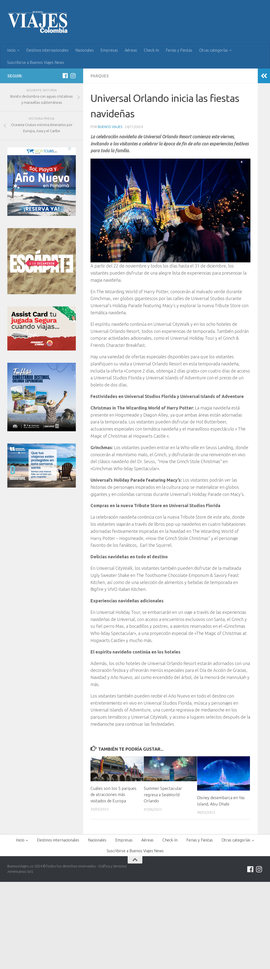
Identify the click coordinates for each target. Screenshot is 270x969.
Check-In (151, 50)
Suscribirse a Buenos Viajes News (35, 62)
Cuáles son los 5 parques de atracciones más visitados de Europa (113, 794)
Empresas (109, 50)
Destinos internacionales (47, 50)
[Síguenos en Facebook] (65, 76)
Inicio (11, 50)
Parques (99, 76)
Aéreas (131, 50)
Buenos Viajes (110, 127)
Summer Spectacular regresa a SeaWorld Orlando (163, 794)
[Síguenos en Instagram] (73, 76)
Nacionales (84, 50)
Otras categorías (213, 50)
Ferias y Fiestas (179, 50)
